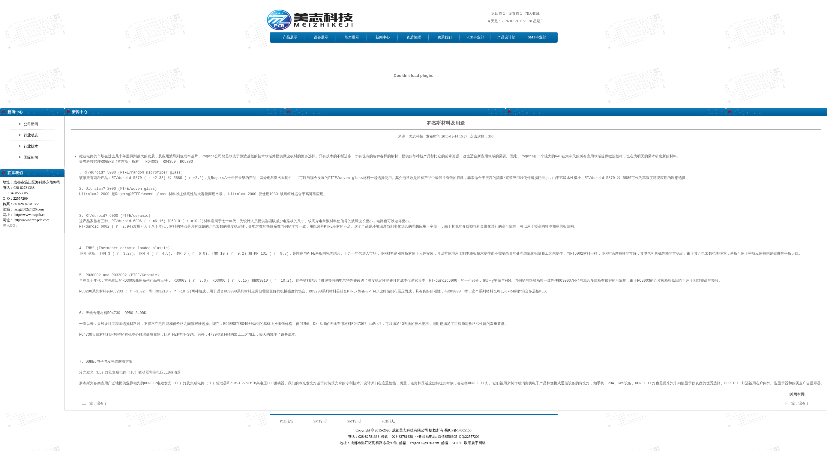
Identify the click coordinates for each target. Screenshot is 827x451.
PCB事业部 (475, 37)
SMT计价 (320, 421)
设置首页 (515, 13)
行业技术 (31, 146)
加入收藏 (532, 13)
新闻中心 (383, 37)
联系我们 (444, 37)
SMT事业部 (537, 37)
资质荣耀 (413, 37)
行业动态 (31, 135)
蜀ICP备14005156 (458, 430)
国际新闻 (31, 157)
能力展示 (352, 37)
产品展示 (290, 37)
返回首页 (498, 13)
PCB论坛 (287, 421)
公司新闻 (31, 124)
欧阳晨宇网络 (475, 442)
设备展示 (321, 37)
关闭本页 (797, 394)
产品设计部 (506, 37)
